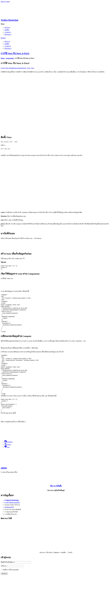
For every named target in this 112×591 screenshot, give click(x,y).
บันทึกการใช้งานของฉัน (10, 570)
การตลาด (7, 32)
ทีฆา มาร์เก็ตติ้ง (56, 486)
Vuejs (28, 68)
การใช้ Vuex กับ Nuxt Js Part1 (15, 53)
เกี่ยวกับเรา (7, 34)
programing (10, 58)
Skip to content (5, 1)
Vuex (32, 68)
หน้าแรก (7, 27)
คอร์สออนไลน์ (9, 507)
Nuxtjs (24, 68)
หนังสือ (6, 30)
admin (13, 68)
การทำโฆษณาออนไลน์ (12, 502)
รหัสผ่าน (3, 566)
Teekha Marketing (9, 20)
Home (3, 58)
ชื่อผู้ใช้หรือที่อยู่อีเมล (7, 562)
